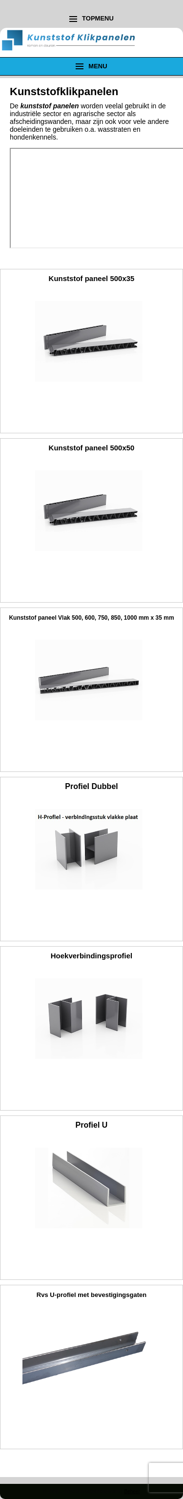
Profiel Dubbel (91, 786)
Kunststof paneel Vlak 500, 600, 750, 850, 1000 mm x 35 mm (91, 617)
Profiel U (92, 1125)
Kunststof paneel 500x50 (92, 448)
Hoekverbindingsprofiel (92, 956)
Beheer (132, 1491)
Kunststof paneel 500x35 (92, 278)
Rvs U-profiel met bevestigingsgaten (91, 1294)
